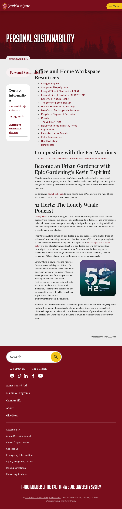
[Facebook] (34, 377)
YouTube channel (56, 193)
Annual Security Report (18, 436)
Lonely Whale (41, 216)
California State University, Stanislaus (43, 497)
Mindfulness (47, 144)
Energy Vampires (50, 83)
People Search (39, 368)
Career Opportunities (17, 442)
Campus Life (13, 400)
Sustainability (20, 58)
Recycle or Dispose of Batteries (58, 114)
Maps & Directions (16, 467)
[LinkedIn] (26, 377)
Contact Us (12, 448)
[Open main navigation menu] (114, 6)
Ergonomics (47, 129)
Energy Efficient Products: (55, 95)
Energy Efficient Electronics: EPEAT (60, 91)
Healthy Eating (49, 140)
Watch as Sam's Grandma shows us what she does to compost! (74, 158)
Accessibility (13, 429)
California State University (71, 487)
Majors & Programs (18, 393)
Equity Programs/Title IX (19, 461)
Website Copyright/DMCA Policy (61, 500)
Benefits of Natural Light (55, 98)
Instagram (15, 116)
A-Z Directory (17, 368)
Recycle (45, 118)
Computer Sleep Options (54, 87)
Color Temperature (51, 137)
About (10, 408)
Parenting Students (16, 474)
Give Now (12, 415)
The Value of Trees (51, 121)
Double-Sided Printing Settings (58, 106)
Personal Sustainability (20, 72)
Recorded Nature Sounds (54, 133)
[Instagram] (13, 377)
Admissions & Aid (16, 385)
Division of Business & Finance (15, 128)
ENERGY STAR (77, 95)
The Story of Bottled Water (56, 102)
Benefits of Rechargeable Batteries (60, 110)
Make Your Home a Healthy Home (59, 125)
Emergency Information (19, 455)
